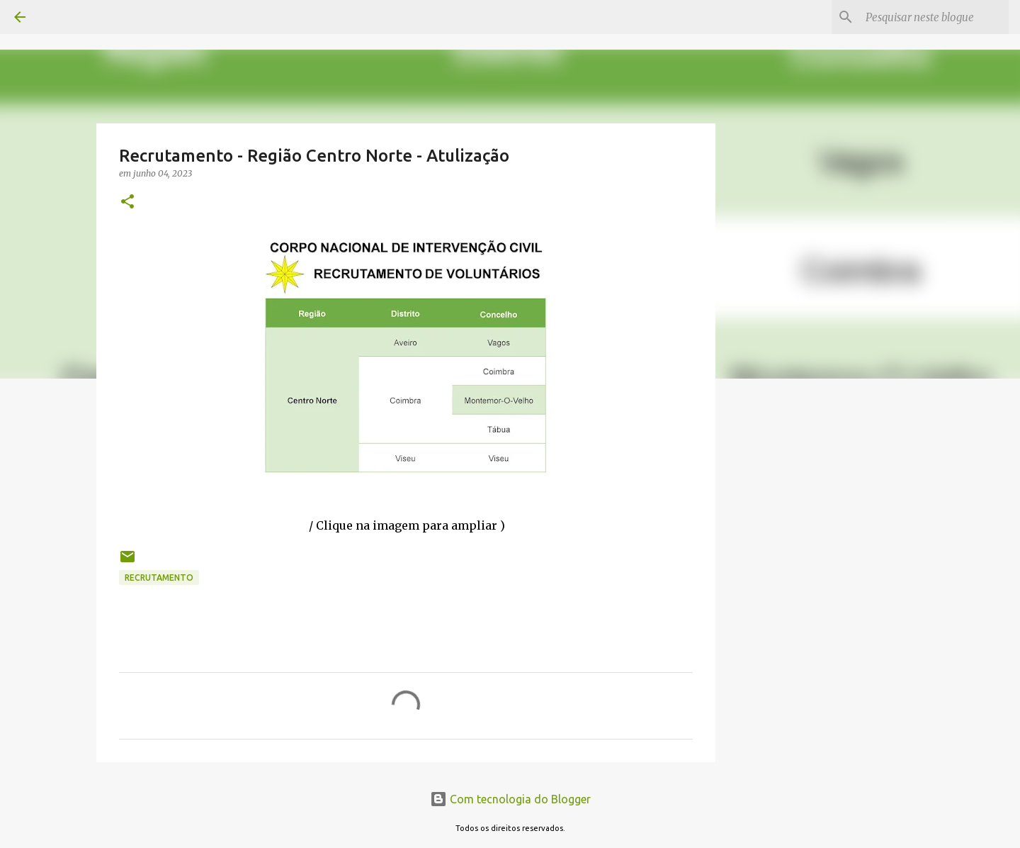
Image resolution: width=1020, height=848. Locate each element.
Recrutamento (159, 577)
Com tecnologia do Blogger (510, 799)
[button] (127, 202)
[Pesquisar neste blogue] (934, 17)
